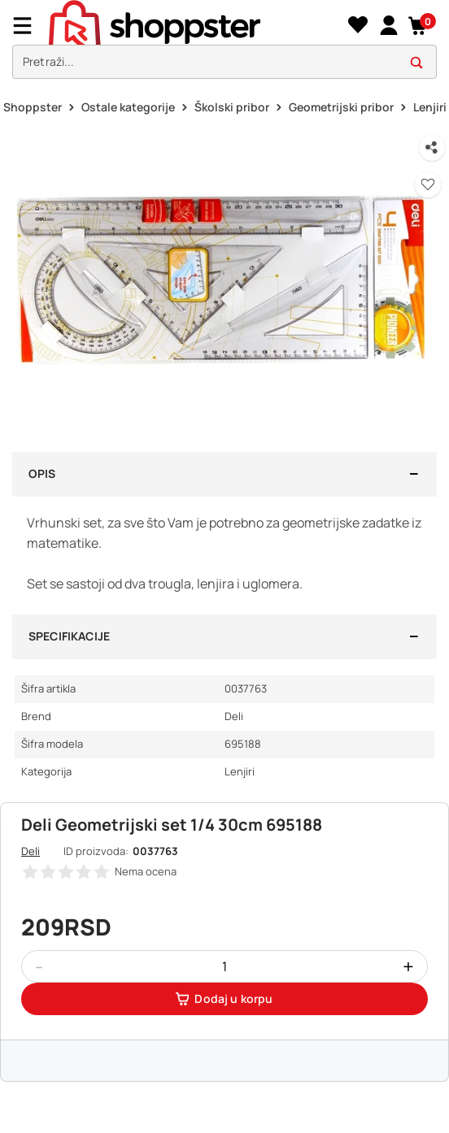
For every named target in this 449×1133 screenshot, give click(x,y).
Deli (30, 851)
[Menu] (28, 25)
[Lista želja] (357, 25)
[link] (388, 25)
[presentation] (224, 43)
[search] (224, 62)
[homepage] (196, 25)
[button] (418, 25)
